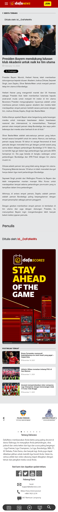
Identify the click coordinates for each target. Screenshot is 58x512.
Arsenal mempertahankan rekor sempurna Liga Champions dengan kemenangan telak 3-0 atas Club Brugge (37, 387)
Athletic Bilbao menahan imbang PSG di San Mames (36, 370)
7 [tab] (36, 431)
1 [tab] (18, 431)
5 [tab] (30, 431)
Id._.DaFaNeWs (27, 239)
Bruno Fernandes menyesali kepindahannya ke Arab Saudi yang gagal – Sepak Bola (37, 355)
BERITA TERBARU (9, 13)
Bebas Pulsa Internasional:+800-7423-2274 (29, 492)
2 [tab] (21, 431)
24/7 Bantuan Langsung (29, 499)
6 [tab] (33, 431)
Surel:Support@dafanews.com (29, 485)
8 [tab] (39, 431)
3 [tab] (24, 431)
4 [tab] (27, 431)
